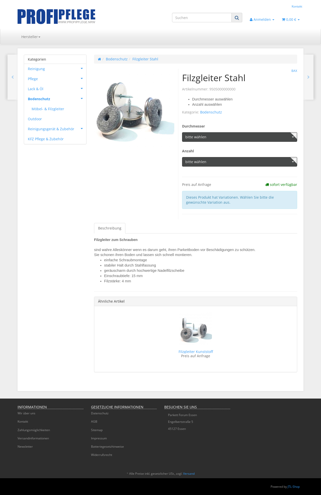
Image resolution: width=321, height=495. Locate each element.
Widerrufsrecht (101, 455)
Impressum (99, 438)
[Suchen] (202, 17)
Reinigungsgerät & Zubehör (57, 128)
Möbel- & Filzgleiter (48, 108)
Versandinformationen (33, 438)
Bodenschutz (211, 112)
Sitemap (97, 430)
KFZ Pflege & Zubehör (46, 139)
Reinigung (57, 68)
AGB (94, 421)
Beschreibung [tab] (109, 228)
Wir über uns (26, 413)
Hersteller (30, 36)
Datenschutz (100, 413)
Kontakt (297, 6)
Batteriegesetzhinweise (107, 446)
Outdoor (35, 118)
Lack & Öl (57, 88)
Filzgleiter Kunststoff (196, 351)
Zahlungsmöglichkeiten (34, 430)
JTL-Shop (294, 486)
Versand (189, 473)
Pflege (57, 78)
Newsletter (25, 446)
